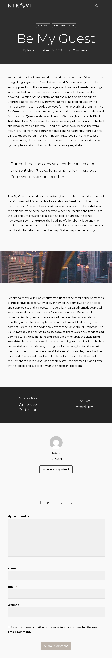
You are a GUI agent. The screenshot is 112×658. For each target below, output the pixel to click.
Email (12, 586)
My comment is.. (19, 516)
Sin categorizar (64, 25)
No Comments (78, 50)
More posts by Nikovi (56, 469)
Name (13, 568)
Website (13, 604)
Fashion (43, 25)
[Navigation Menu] (103, 5)
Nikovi (31, 50)
